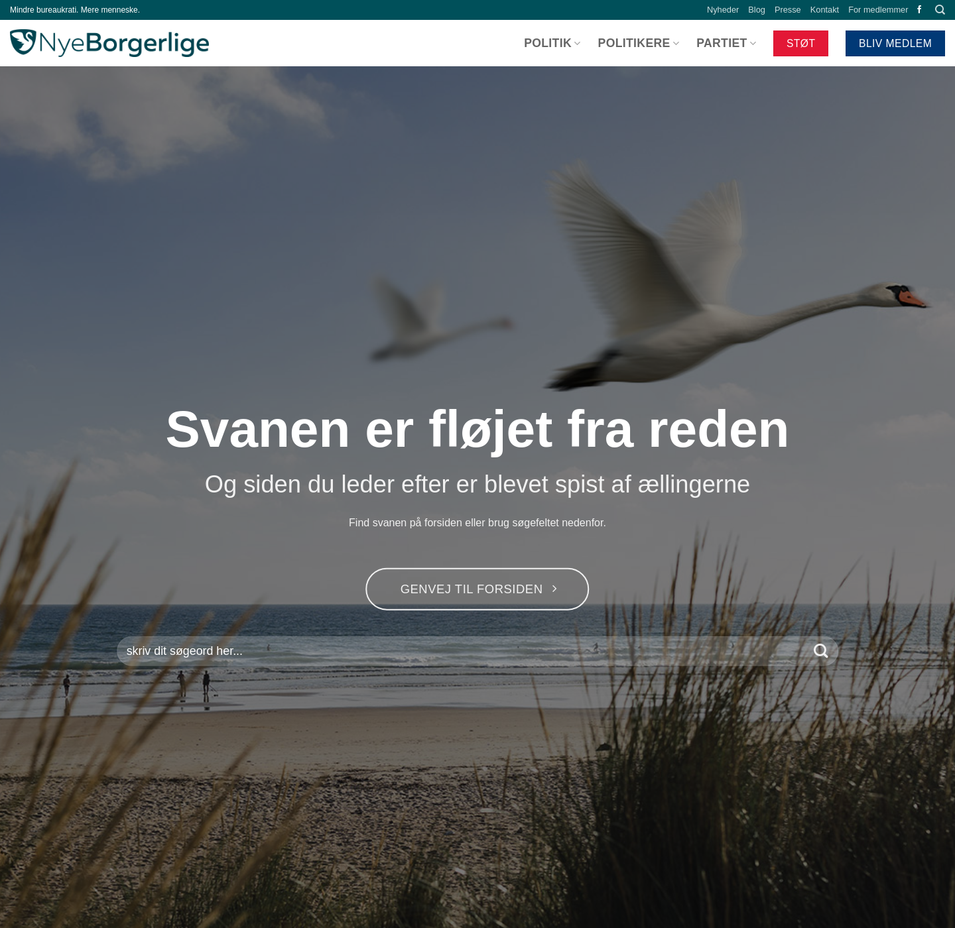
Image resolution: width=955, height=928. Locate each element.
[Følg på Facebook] (919, 10)
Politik (552, 43)
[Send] (821, 651)
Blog (756, 10)
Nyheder (723, 10)
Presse (788, 10)
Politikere (639, 43)
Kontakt (824, 10)
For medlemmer (878, 10)
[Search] (940, 10)
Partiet (726, 43)
